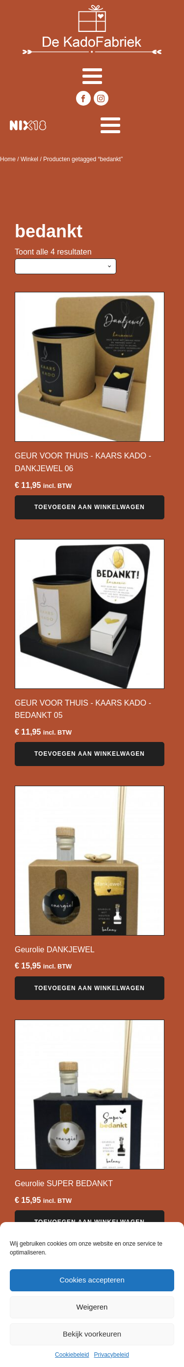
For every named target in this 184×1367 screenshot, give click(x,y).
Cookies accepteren (92, 1280)
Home (8, 159)
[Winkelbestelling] (65, 266)
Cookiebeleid (72, 1354)
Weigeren (92, 1307)
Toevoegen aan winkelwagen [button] (89, 507)
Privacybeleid (111, 1354)
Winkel (29, 159)
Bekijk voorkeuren (92, 1334)
